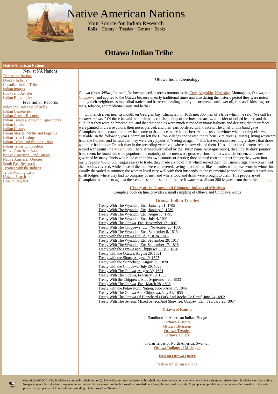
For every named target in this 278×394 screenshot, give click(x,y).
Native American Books (21, 151)
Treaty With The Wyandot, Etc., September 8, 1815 (138, 232)
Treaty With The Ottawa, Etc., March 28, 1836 (135, 284)
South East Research (19, 164)
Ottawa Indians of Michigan (177, 348)
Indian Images (14, 89)
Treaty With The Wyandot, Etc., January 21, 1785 (137, 205)
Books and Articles (18, 93)
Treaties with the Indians (22, 168)
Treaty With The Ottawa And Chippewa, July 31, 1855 (141, 292)
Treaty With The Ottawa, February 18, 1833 (132, 275)
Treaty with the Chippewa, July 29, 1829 (130, 266)
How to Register (16, 181)
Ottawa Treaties (177, 331)
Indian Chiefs (13, 124)
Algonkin (206, 93)
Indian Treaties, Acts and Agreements (32, 120)
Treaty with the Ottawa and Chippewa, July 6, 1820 (138, 249)
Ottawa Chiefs (177, 335)
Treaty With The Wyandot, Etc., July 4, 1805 (133, 218)
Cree (193, 93)
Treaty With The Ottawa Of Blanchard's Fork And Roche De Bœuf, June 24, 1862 (162, 297)
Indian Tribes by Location (23, 146)
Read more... (262, 180)
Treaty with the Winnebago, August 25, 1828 (133, 262)
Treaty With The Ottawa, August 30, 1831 (131, 271)
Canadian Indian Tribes (21, 84)
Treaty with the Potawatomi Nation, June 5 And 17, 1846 (143, 288)
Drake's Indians (15, 80)
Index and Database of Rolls (25, 107)
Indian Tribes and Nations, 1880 (28, 142)
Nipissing (222, 93)
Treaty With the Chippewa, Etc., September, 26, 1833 (140, 279)
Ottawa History (177, 322)
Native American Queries (23, 159)
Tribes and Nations (17, 76)
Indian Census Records (21, 116)
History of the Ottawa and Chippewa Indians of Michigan (177, 188)
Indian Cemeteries (17, 111)
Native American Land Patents (26, 155)
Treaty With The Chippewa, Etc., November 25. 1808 (140, 227)
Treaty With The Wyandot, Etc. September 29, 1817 (139, 240)
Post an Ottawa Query (177, 356)
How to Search (14, 177)
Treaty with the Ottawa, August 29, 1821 (130, 253)
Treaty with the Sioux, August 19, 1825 (129, 258)
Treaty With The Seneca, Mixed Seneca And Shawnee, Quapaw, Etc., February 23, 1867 (167, 301)
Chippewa (86, 97)
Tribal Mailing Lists (18, 172)
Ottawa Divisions (177, 326)
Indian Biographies (18, 98)
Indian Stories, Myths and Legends (30, 133)
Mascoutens (123, 149)
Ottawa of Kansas (177, 309)
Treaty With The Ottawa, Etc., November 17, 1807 (138, 223)
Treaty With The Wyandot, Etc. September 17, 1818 (139, 245)
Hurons (98, 140)
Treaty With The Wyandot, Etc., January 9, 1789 (136, 210)
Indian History (14, 129)
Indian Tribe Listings (19, 137)
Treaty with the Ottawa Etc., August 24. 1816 (134, 236)
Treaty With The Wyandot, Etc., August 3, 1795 (135, 214)
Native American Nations (177, 364)
